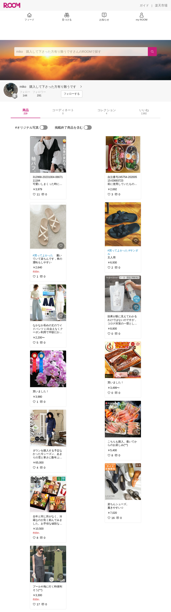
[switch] (44, 127)
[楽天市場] (161, 5)
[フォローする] (71, 94)
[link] (48, 154)
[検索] (152, 51)
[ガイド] (144, 5)
